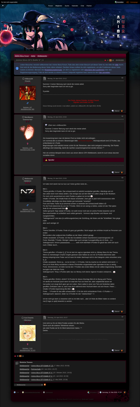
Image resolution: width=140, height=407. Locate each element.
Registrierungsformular (53, 70)
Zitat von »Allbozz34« (57, 125)
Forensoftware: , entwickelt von (70, 399)
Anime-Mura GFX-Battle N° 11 (30, 60)
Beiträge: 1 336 (27, 148)
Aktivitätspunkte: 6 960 (27, 149)
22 (122, 116)
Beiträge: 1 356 (27, 209)
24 (122, 317)
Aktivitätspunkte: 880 (27, 109)
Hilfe (116, 65)
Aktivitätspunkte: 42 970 (27, 350)
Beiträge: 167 (27, 107)
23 (122, 178)
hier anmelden (104, 72)
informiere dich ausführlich (94, 70)
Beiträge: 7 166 (27, 348)
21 (122, 78)
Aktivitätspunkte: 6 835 (27, 211)
